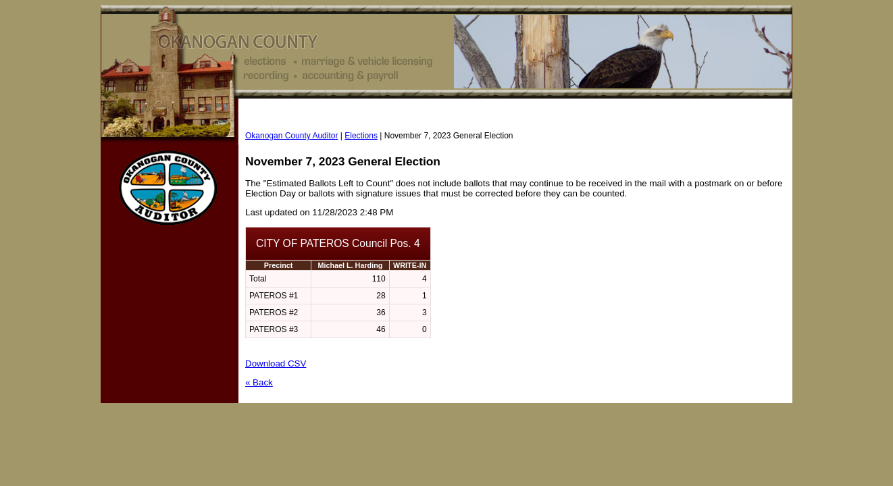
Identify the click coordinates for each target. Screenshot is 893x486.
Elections (361, 135)
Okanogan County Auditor (291, 135)
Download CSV (275, 363)
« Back (259, 382)
